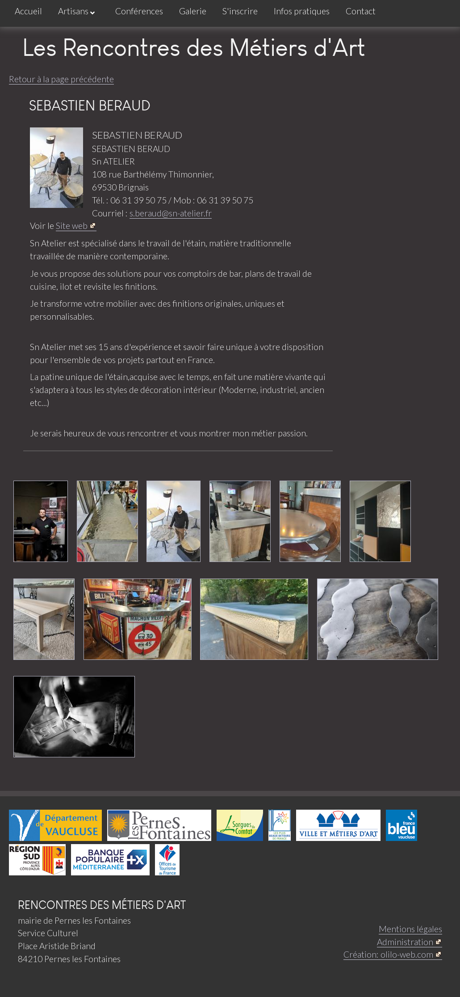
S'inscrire (240, 11)
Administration (405, 942)
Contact (361, 11)
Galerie (192, 11)
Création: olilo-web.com (388, 954)
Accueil (28, 11)
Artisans (76, 11)
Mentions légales (410, 929)
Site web (72, 225)
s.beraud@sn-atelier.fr (171, 213)
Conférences (139, 11)
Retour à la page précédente (61, 79)
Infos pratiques (302, 11)
